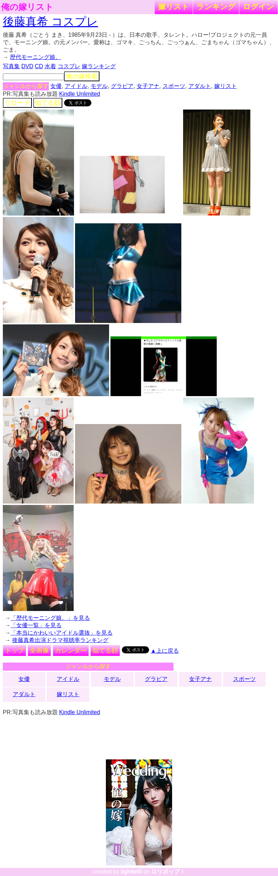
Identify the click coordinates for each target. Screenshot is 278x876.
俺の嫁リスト (27, 7)
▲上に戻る (165, 651)
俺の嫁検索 (82, 76)
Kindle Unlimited (79, 94)
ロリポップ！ (168, 872)
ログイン (258, 6)
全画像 (39, 650)
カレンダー (71, 650)
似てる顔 (48, 102)
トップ (14, 650)
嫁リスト (173, 6)
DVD (27, 66)
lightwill (131, 872)
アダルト (199, 86)
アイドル (76, 86)
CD (39, 66)
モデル (99, 86)
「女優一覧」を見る (36, 625)
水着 (50, 66)
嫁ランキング (99, 66)
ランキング (216, 6)
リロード (17, 102)
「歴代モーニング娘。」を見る (50, 618)
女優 (56, 86)
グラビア (122, 86)
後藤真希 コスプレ (50, 21)
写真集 (11, 66)
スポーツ (174, 86)
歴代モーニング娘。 (35, 57)
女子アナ (148, 86)
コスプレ (69, 66)
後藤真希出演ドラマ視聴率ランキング (60, 640)
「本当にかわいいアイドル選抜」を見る (62, 633)
